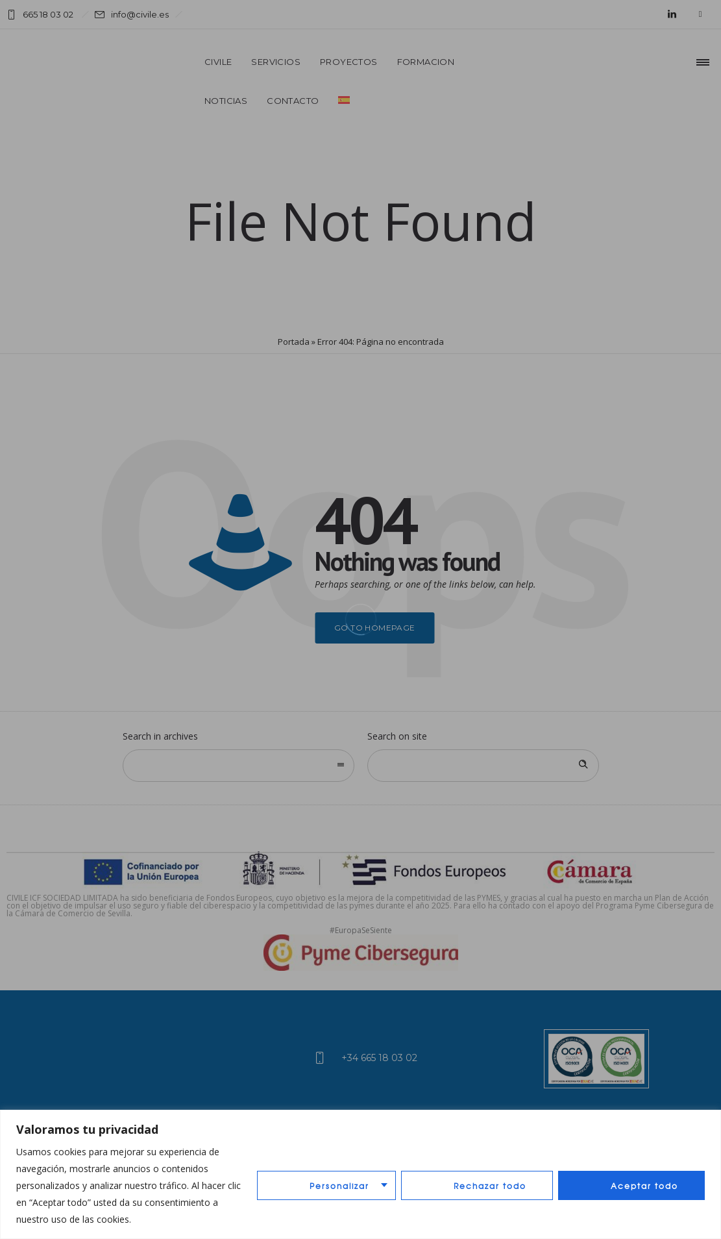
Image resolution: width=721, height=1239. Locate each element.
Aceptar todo (644, 1186)
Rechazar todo (490, 1186)
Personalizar (339, 1186)
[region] (360, 1174)
